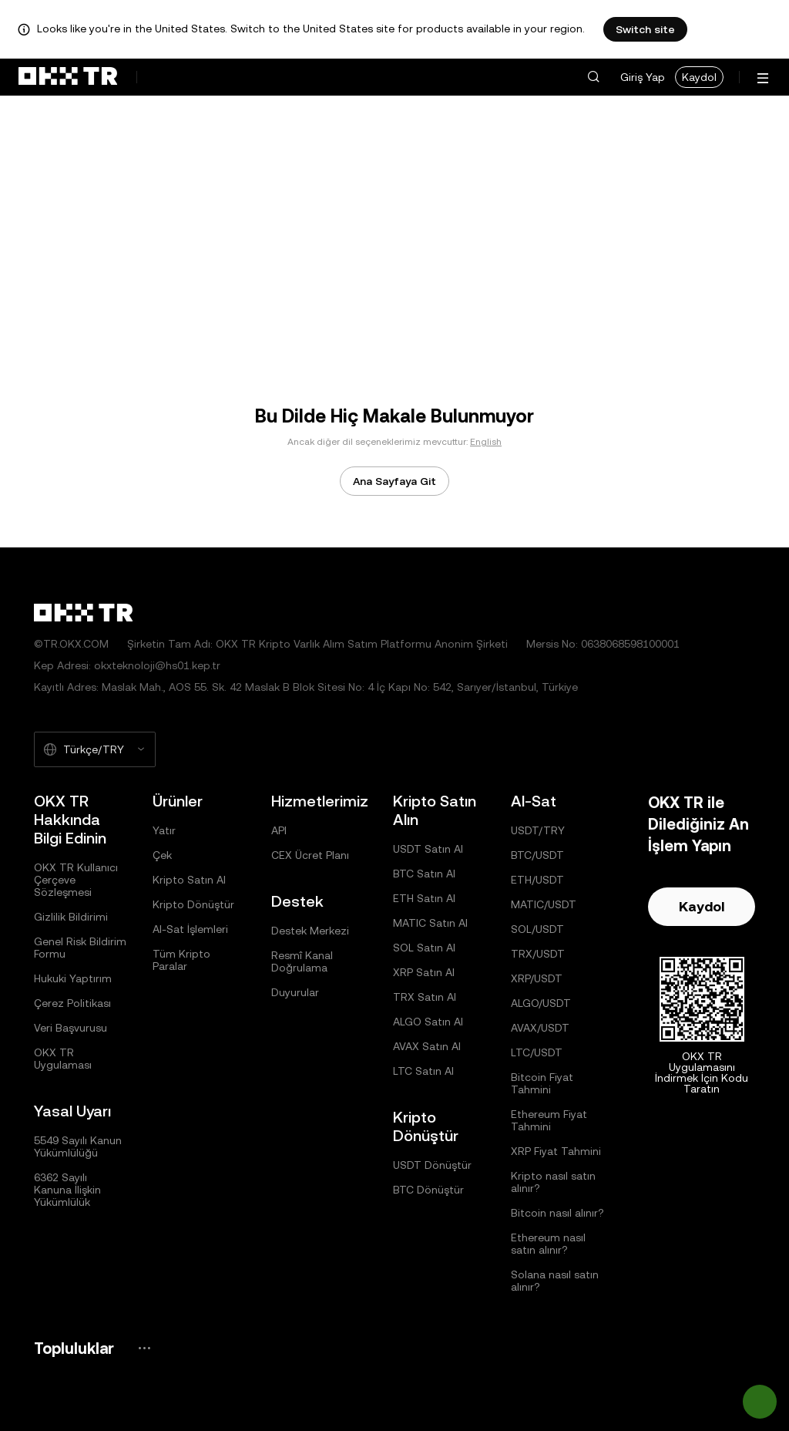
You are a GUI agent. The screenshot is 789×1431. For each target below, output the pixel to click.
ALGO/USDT (541, 1003)
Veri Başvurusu (70, 1028)
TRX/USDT (538, 954)
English (486, 441)
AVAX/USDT (540, 1028)
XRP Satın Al (424, 972)
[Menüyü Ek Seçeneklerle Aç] (763, 78)
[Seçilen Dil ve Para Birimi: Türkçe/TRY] (95, 749)
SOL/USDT (537, 929)
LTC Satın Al (423, 1071)
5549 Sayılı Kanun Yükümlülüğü (78, 1146)
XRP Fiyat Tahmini (556, 1151)
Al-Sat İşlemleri (190, 929)
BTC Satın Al (424, 873)
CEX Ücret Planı (310, 855)
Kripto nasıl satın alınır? (553, 1182)
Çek (162, 855)
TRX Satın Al (424, 997)
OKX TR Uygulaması (63, 1058)
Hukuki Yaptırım (73, 978)
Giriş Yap (642, 77)
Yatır (164, 830)
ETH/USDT (537, 880)
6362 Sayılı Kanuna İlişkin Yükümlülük (67, 1189)
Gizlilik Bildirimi (71, 917)
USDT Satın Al (428, 849)
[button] (593, 77)
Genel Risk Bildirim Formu (80, 947)
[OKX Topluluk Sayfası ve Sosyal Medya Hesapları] (144, 1348)
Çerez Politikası (72, 1003)
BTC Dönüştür (428, 1190)
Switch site (645, 29)
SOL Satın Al (424, 947)
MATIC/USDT (543, 904)
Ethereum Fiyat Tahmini (549, 1120)
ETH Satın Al (424, 898)
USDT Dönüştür (432, 1165)
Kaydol (699, 77)
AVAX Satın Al (427, 1046)
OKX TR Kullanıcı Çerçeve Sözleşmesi (76, 879)
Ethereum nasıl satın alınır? (548, 1243)
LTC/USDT (536, 1052)
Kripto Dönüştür (193, 904)
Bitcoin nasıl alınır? (557, 1213)
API (279, 830)
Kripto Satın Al (189, 880)
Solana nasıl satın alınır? (555, 1280)
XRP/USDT (536, 978)
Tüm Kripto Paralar (181, 960)
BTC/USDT (537, 855)
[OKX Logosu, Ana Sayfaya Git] (67, 77)
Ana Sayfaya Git (394, 481)
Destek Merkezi (310, 930)
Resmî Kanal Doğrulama (302, 961)
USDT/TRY (538, 830)
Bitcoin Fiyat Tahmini (542, 1083)
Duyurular (295, 992)
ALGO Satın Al (428, 1021)
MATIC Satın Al (430, 923)
